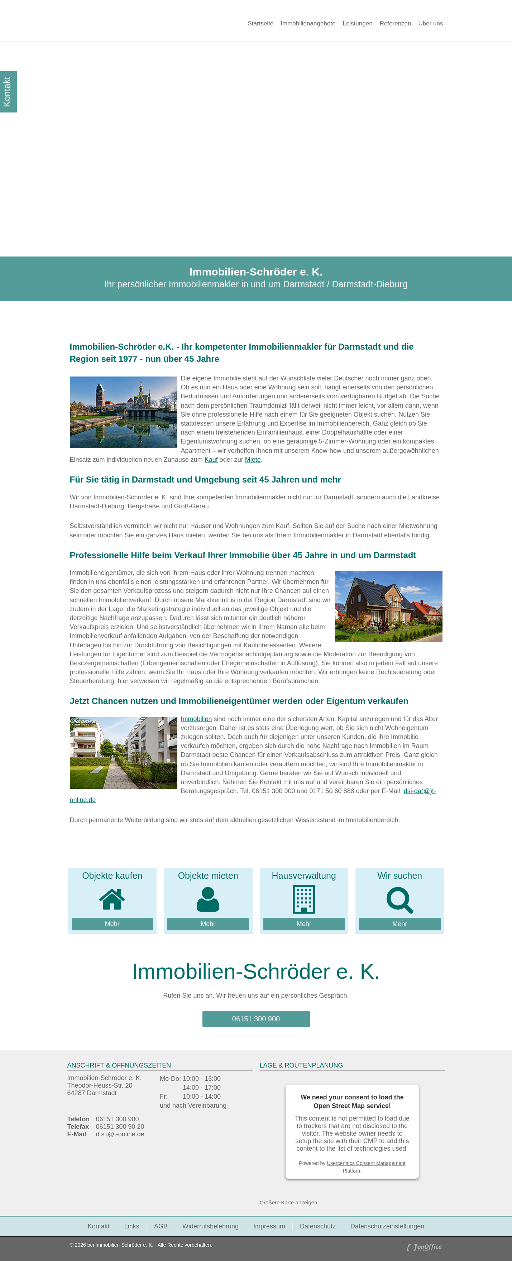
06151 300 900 (256, 1019)
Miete (253, 459)
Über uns (430, 23)
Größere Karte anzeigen (288, 1202)
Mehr (112, 923)
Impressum (269, 1226)
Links (131, 1226)
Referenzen (395, 23)
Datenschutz (318, 1226)
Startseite (261, 23)
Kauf (211, 459)
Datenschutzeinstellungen (387, 1226)
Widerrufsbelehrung (210, 1226)
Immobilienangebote (308, 23)
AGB (161, 1226)
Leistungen (357, 23)
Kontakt (99, 1226)
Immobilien (196, 719)
